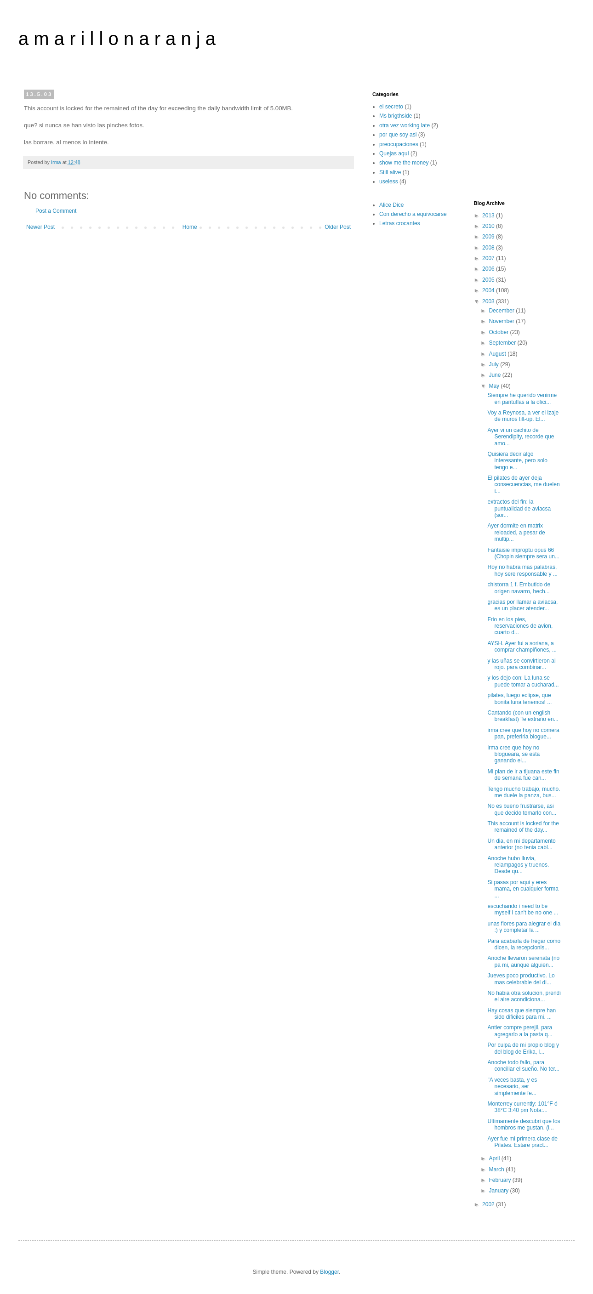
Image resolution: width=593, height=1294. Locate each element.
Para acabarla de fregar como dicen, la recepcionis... (523, 944)
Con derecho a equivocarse (413, 214)
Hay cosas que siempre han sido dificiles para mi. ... (521, 1013)
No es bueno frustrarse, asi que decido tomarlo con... (521, 809)
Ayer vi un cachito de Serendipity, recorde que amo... (520, 437)
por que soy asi (397, 134)
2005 (489, 280)
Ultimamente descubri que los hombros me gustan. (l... (523, 1124)
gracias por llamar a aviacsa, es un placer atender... (522, 605)
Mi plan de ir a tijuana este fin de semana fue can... (523, 774)
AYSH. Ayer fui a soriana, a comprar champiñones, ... (521, 646)
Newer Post (40, 227)
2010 (489, 226)
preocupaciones (398, 144)
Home (189, 227)
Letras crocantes (399, 223)
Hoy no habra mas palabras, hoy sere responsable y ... (522, 570)
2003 (489, 301)
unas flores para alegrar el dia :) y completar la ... (523, 926)
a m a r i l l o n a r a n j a (117, 38)
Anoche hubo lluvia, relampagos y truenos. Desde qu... (518, 865)
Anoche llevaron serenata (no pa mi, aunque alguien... (523, 961)
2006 (489, 269)
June (495, 375)
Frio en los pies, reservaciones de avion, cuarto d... (520, 626)
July (494, 364)
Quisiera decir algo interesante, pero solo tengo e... (517, 461)
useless (388, 181)
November (502, 321)
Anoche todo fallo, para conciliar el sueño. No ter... (523, 1065)
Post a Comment (55, 211)
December (502, 310)
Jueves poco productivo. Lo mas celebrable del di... (520, 978)
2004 (489, 290)
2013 (489, 215)
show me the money (403, 162)
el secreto (391, 106)
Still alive (390, 172)
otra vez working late (404, 125)
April (495, 1158)
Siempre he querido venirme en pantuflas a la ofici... (522, 398)
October (499, 332)
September (503, 343)
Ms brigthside (395, 116)
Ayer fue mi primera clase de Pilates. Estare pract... (522, 1141)
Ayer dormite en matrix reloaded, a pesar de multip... (516, 532)
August (498, 354)
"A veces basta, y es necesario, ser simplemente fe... (512, 1086)
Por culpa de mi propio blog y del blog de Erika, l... (523, 1048)
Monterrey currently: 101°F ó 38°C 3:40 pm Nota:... (522, 1107)
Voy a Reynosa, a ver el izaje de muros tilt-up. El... (523, 415)
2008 (489, 247)
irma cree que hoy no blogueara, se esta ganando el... (513, 754)
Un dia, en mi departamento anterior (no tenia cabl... (521, 844)
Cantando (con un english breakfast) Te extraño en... (522, 715)
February (500, 1180)
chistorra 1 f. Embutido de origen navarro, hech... (518, 587)
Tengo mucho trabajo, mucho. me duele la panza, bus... (523, 792)
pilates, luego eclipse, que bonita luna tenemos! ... (519, 698)
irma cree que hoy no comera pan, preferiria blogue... (523, 733)
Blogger (329, 1272)
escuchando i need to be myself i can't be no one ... (522, 909)
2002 (489, 1204)
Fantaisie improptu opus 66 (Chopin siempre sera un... (523, 553)
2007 (489, 258)
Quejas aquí (394, 153)
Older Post (338, 227)
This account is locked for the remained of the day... (523, 826)
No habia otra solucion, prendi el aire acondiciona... (523, 996)
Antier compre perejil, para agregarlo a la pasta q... (519, 1030)
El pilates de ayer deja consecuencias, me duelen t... (523, 484)
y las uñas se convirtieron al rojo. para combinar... (521, 664)
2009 (489, 236)
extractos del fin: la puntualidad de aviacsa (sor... (519, 508)
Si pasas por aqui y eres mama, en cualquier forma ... (522, 889)
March (497, 1169)
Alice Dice (391, 205)
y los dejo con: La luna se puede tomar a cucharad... (523, 681)
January (499, 1190)
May (495, 386)
